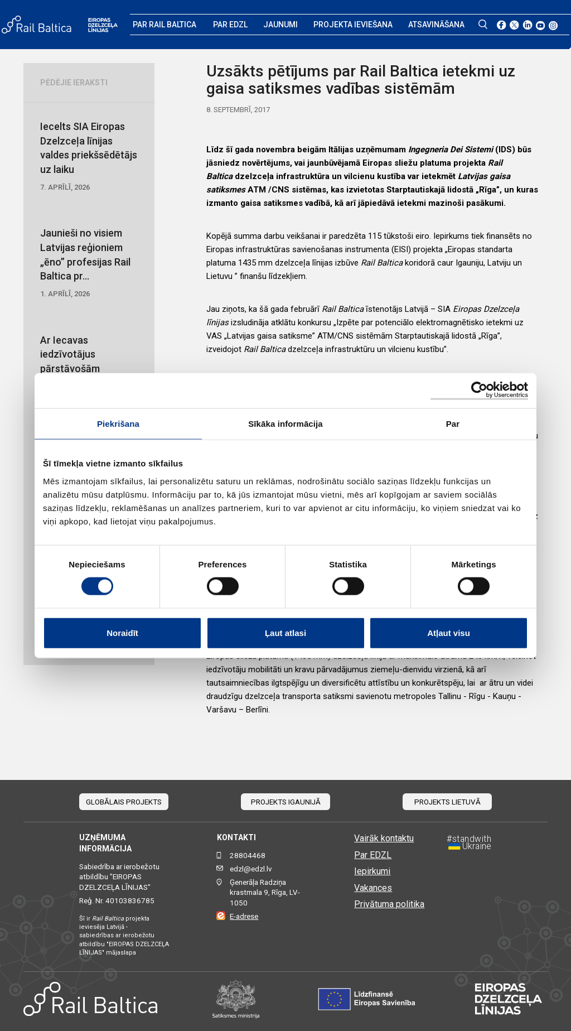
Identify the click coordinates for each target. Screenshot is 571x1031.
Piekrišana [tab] (118, 423)
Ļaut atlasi (285, 632)
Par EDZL (230, 24)
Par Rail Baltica (164, 24)
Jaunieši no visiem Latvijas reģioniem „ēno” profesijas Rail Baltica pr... (89, 263)
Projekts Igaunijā (286, 802)
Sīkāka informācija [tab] (285, 423)
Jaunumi (280, 24)
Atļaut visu (448, 632)
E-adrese (244, 916)
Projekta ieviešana (353, 24)
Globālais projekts (124, 802)
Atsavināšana (436, 24)
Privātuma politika (389, 904)
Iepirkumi (372, 871)
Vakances (373, 888)
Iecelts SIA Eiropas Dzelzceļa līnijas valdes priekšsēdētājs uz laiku (89, 156)
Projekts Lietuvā (447, 802)
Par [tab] (453, 423)
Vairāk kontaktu (384, 838)
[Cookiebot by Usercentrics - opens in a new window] (479, 391)
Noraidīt (122, 632)
